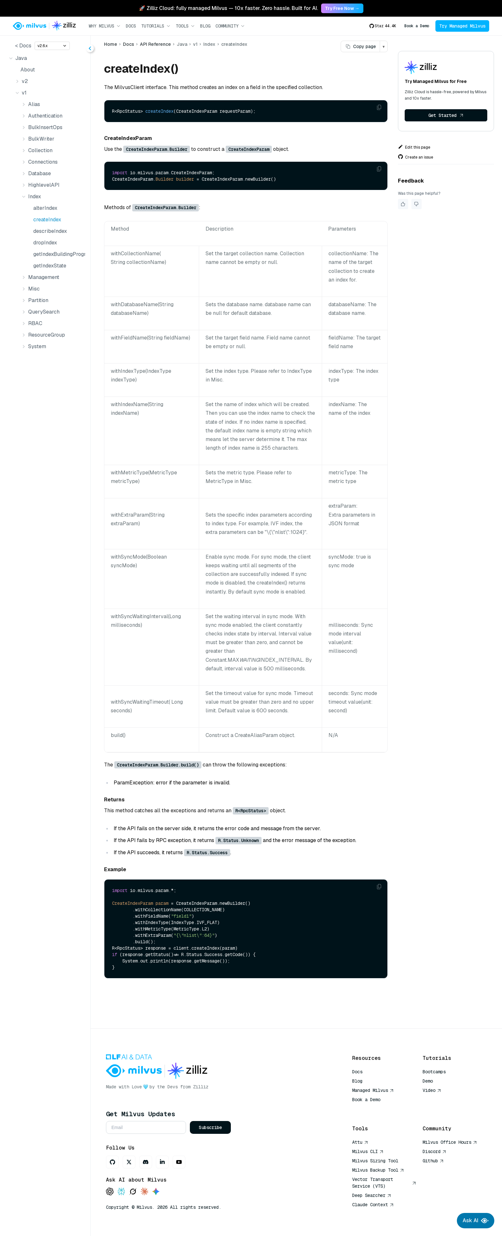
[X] (129, 1162)
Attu (360, 1142)
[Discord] (145, 1162)
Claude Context (373, 1204)
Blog (205, 26)
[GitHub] (112, 1162)
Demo (428, 1081)
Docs (131, 26)
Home (110, 44)
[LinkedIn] (162, 1162)
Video (432, 1090)
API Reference (155, 44)
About (27, 69)
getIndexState (49, 265)
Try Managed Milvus (462, 26)
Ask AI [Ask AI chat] (476, 1220)
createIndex (47, 219)
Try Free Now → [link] (342, 8)
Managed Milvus (373, 1090)
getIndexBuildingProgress (58, 254)
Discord (434, 1151)
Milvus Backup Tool (378, 1170)
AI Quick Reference (375, 1109)
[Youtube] (179, 1162)
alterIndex (45, 208)
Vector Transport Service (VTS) (384, 1182)
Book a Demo (416, 26)
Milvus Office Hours (450, 1142)
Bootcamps (434, 1072)
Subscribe (210, 1127)
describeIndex (50, 231)
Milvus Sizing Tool (375, 1161)
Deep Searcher (371, 1195)
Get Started (446, 115)
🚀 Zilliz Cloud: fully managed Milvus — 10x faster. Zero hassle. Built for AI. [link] (228, 8)
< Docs (23, 45)
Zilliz (200, 1087)
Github (433, 1161)
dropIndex (45, 242)
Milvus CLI (368, 1151)
